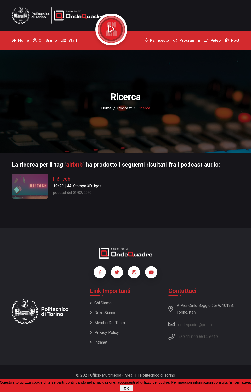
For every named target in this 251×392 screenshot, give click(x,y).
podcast (124, 108)
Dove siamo (102, 313)
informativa (240, 383)
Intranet (98, 342)
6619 (213, 336)
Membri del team (107, 322)
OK (126, 389)
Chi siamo (101, 303)
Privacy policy (104, 332)
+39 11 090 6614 (193, 336)
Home (106, 108)
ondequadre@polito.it (191, 324)
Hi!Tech (61, 179)
